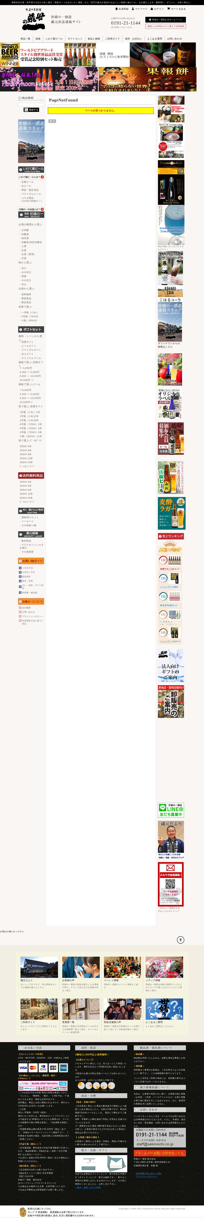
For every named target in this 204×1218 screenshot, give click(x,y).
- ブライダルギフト (30, 350)
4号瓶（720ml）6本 (31, 432)
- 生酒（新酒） (28, 254)
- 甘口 (23, 284)
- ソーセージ (27, 521)
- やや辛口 (25, 272)
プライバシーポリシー (33, 616)
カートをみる (176, 9)
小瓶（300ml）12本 (31, 436)
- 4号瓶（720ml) (29, 316)
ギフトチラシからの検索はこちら (170, 344)
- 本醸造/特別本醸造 (31, 242)
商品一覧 (25, 39)
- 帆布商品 (25, 541)
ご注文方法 (27, 568)
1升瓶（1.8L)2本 (29, 416)
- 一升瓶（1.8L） (29, 312)
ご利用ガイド (112, 39)
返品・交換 (27, 581)
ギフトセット (75, 39)
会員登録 (122, 9)
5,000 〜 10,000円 (30, 398)
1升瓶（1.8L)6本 (29, 420)
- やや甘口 (25, 280)
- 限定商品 (25, 302)
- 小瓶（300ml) (28, 320)
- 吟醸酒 (24, 234)
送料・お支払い (133, 39)
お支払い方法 (28, 572)
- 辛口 (23, 268)
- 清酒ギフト (27, 342)
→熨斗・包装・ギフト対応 (88, 1187)
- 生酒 (23, 250)
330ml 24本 (26, 462)
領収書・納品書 (29, 592)
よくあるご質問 (154, 1022)
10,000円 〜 (27, 380)
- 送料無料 (25, 294)
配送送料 (26, 576)
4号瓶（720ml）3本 (31, 428)
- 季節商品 (25, 298)
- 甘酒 (23, 258)
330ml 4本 (26, 446)
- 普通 (23, 276)
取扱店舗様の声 (112, 1022)
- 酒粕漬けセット (29, 517)
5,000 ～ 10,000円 (30, 376)
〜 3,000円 (26, 368)
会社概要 (26, 608)
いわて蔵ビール (54, 39)
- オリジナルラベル (30, 358)
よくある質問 (154, 39)
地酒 (38, 39)
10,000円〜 (26, 402)
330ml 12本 (26, 458)
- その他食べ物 (28, 525)
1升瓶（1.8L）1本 (30, 412)
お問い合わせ (174, 39)
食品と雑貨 (94, 39)
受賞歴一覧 (68, 1022)
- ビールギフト (28, 346)
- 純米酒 (24, 238)
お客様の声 (68, 980)
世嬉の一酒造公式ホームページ (165, 19)
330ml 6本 (26, 450)
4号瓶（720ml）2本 (31, 424)
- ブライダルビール (30, 194)
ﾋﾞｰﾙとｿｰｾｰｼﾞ (27, 466)
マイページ (139, 9)
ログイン (157, 9)
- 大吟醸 (24, 230)
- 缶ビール (25, 186)
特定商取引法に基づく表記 (149, 1173)
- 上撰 (23, 246)
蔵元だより (27, 980)
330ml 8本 (26, 454)
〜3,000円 (25, 390)
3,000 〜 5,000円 (30, 372)
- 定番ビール (27, 182)
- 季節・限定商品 (29, 190)
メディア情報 (153, 980)
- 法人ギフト (27, 354)
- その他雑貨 (27, 551)
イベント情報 (111, 980)
